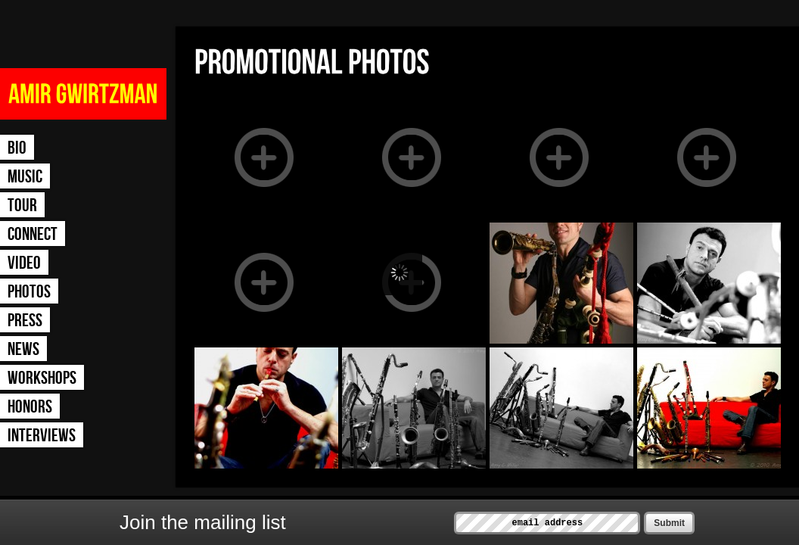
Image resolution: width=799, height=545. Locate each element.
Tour (22, 205)
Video (24, 263)
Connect (33, 234)
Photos (29, 292)
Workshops (42, 378)
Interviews (42, 436)
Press (25, 321)
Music (25, 177)
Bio (17, 148)
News (23, 349)
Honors (30, 407)
